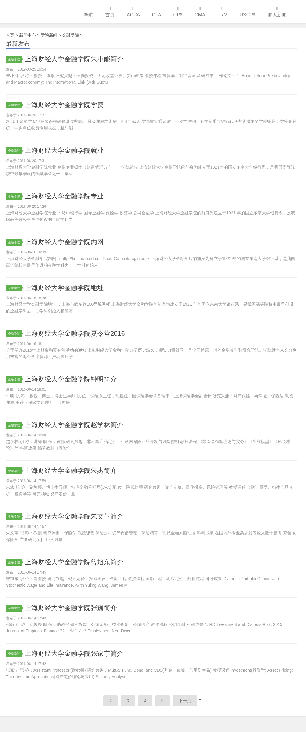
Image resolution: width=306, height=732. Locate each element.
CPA (178, 11)
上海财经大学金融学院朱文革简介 (74, 516)
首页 (110, 11)
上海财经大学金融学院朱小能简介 (74, 59)
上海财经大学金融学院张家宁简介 (74, 653)
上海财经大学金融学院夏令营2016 (75, 333)
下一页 (185, 700)
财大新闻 (277, 11)
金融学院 (70, 35)
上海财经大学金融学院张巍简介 (71, 608)
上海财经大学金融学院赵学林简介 (74, 425)
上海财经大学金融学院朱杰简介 (71, 470)
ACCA (133, 11)
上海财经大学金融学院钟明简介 (71, 379)
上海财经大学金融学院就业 (64, 150)
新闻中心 (27, 35)
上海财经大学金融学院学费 (64, 104)
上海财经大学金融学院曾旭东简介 (74, 562)
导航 (88, 11)
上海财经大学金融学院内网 (64, 242)
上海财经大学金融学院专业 (64, 196)
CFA (156, 11)
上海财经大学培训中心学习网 (39, 11)
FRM (222, 11)
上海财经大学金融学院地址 (64, 287)
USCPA (248, 11)
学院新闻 (49, 35)
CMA (200, 11)
